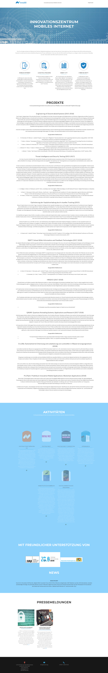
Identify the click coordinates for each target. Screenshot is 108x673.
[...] (75, 586)
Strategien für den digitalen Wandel (44, 628)
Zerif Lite (81, 666)
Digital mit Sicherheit (26, 627)
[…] (28, 644)
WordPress (85, 666)
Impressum (90, 2)
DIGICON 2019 (54, 580)
